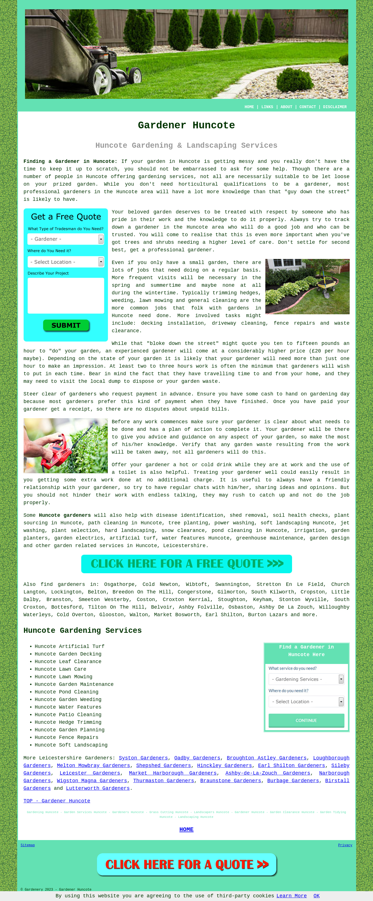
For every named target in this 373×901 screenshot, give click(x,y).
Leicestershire (184, 546)
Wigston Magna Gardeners (92, 781)
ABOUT (286, 107)
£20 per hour (331, 351)
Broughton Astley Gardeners (267, 758)
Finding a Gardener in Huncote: (71, 161)
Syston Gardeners (143, 758)
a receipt (76, 409)
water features (183, 538)
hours (185, 366)
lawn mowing (156, 300)
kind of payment (162, 401)
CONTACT (307, 107)
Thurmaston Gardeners (163, 781)
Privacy (345, 845)
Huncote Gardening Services (83, 631)
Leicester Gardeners (90, 773)
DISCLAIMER (335, 107)
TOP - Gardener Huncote (57, 801)
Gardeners (98, 758)
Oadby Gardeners (197, 758)
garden (156, 161)
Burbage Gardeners (293, 781)
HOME (249, 107)
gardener (200, 250)
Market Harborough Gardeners (173, 773)
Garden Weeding (80, 699)
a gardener (143, 227)
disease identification (189, 515)
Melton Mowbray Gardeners (93, 765)
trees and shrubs (149, 242)
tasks (232, 315)
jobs (143, 270)
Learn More (292, 896)
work (121, 495)
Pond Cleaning (78, 692)
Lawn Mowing (75, 677)
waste (210, 381)
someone (312, 212)
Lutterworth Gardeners (98, 788)
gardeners (210, 452)
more (309, 615)
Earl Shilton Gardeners (291, 765)
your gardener (98, 487)
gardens (238, 308)
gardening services (166, 176)
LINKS (267, 107)
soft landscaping (285, 523)
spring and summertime (146, 285)
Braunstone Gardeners (230, 781)
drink (224, 465)
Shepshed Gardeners (163, 765)
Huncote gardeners (65, 515)
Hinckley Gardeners (224, 765)
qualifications (245, 184)
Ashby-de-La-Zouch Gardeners (267, 773)
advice (157, 437)
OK (317, 896)
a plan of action (187, 429)
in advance (175, 394)
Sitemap (28, 845)
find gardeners (62, 584)
